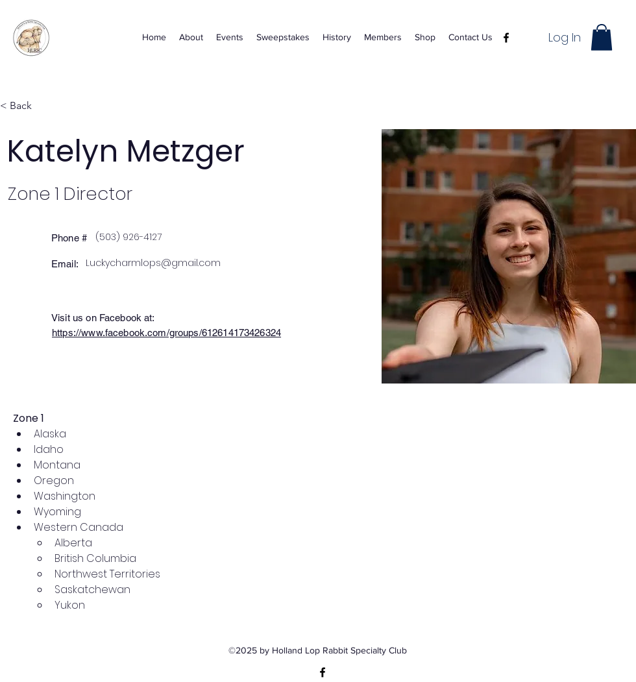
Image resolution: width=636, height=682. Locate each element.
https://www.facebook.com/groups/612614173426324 (166, 332)
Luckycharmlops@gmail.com (153, 262)
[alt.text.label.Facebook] (506, 37)
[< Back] (25, 106)
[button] (602, 37)
